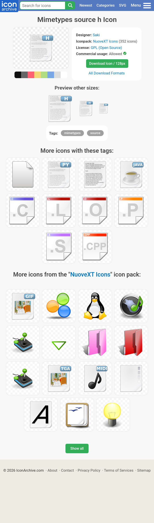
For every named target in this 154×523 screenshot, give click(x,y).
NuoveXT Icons (105, 41)
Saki (96, 35)
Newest (86, 5)
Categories (105, 5)
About (52, 470)
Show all (76, 448)
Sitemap (144, 470)
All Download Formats (107, 73)
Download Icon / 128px (107, 63)
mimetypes (72, 133)
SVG (122, 5)
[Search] (70, 5)
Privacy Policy (89, 470)
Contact (67, 470)
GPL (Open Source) (106, 47)
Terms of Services (118, 470)
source (95, 133)
